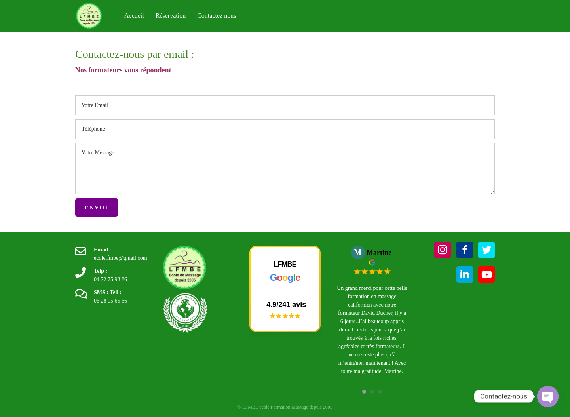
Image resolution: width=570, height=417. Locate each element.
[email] (285, 105)
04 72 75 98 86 (110, 279)
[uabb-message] (285, 168)
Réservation (171, 15)
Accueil (134, 15)
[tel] (285, 129)
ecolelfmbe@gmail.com (120, 258)
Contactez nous (216, 15)
